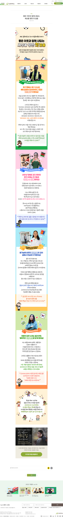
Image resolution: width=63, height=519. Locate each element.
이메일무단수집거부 (12, 516)
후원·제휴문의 (21, 516)
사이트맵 (28, 516)
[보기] (60, 507)
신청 (57, 504)
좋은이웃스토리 (44, 507)
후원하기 (19, 3)
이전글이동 (25, 475)
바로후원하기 (58, 3)
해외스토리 (37, 507)
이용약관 (1, 516)
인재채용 (17, 516)
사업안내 (38, 3)
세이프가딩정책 (32, 516)
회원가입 (56, 1)
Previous (5, 491)
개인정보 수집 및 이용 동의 (55, 507)
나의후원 (45, 3)
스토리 (25, 3)
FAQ (25, 516)
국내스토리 (30, 507)
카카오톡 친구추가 (44, 516)
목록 (31, 475)
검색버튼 (52, 3)
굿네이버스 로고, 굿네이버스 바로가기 (10, 4)
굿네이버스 (59, 513)
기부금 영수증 (60, 1)
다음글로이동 (37, 475)
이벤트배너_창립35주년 (2, 3)
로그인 (53, 1)
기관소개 (32, 3)
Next (57, 491)
